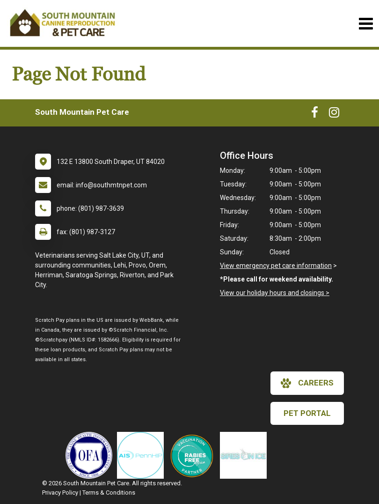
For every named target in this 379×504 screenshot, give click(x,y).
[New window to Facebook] (314, 114)
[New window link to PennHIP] (142, 455)
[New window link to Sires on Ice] (245, 455)
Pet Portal (307, 413)
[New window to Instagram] (334, 114)
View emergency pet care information (276, 265)
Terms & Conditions (108, 492)
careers (307, 383)
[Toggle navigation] (365, 23)
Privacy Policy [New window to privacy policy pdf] (60, 492)
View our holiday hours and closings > (274, 292)
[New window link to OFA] (91, 455)
